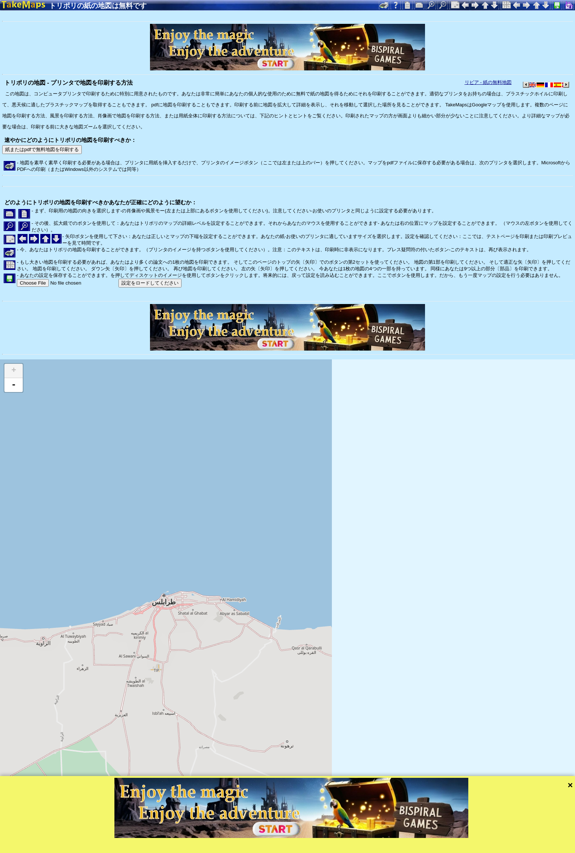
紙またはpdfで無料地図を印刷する (42, 149)
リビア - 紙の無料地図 (488, 82)
